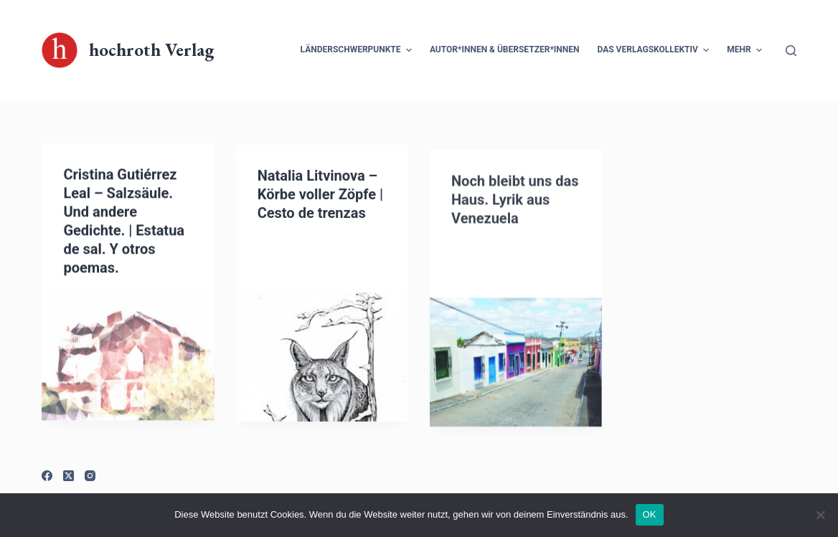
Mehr (746, 50)
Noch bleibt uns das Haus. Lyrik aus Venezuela (515, 208)
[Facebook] (47, 475)
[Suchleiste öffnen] (791, 50)
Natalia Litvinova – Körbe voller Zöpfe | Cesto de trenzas (320, 195)
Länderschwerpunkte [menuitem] (358, 50)
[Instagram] (90, 475)
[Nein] (820, 515)
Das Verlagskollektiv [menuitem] (655, 50)
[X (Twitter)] (68, 475)
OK (649, 514)
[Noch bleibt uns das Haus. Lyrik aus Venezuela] (516, 370)
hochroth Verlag (151, 49)
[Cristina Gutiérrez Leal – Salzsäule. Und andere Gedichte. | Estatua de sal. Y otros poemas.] (128, 356)
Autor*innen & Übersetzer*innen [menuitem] (505, 49)
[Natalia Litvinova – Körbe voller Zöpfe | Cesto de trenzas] (322, 358)
